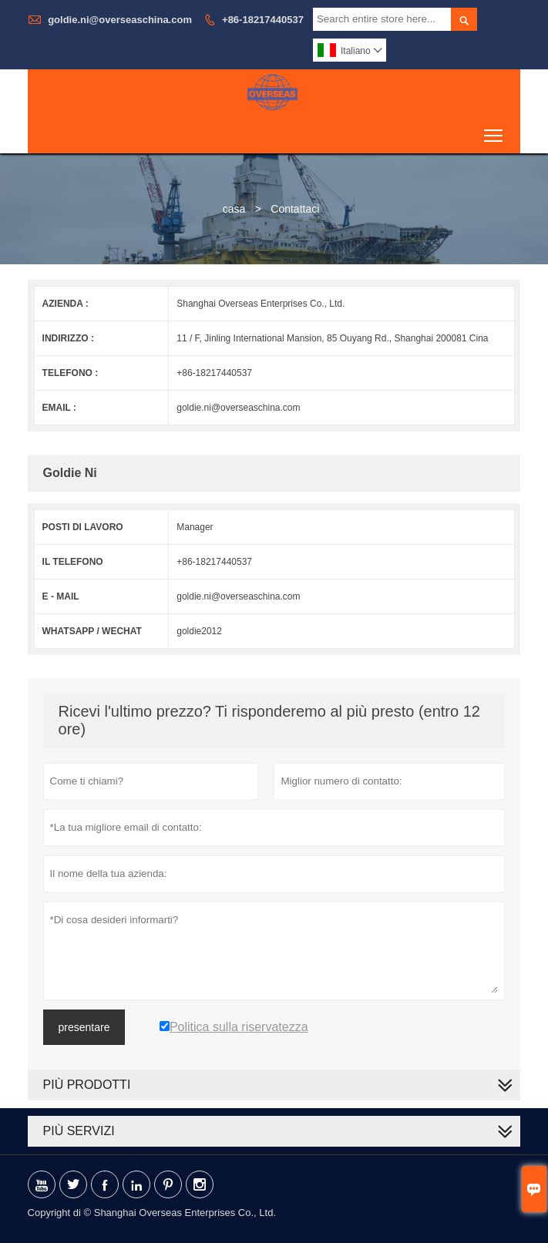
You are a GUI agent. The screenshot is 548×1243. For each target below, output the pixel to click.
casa (234, 209)
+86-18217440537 (263, 19)
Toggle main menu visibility (494, 129)
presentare (84, 1027)
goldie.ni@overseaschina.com (120, 19)
